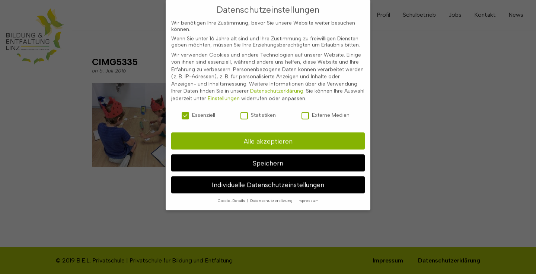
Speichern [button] (268, 157)
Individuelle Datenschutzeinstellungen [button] (268, 179)
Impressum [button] (308, 195)
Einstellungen (224, 93)
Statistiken (258, 109)
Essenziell (198, 109)
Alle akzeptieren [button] (268, 135)
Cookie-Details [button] (232, 195)
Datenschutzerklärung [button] (272, 195)
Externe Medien (326, 109)
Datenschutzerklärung (276, 85)
